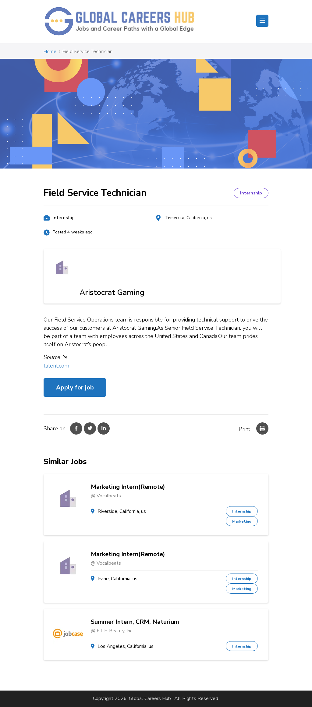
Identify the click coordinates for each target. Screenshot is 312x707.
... (110, 344)
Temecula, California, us (188, 218)
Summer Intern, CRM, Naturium (135, 622)
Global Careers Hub (150, 698)
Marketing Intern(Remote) (128, 487)
